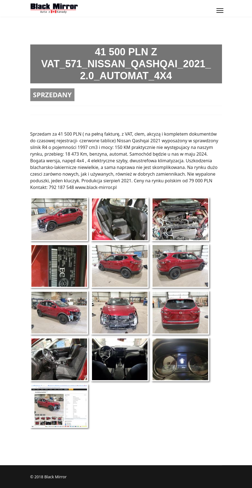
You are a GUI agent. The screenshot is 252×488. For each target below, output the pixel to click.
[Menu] (219, 10)
